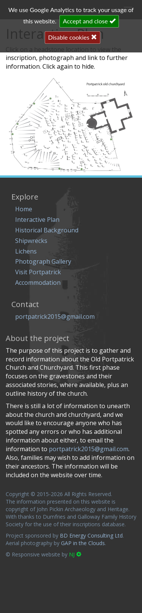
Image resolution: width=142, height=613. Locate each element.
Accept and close (89, 21)
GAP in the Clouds (83, 543)
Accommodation (38, 282)
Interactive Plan (37, 219)
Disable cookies (72, 37)
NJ (75, 554)
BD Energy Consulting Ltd (91, 535)
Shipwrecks (31, 241)
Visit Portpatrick (38, 272)
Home (23, 209)
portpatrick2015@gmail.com (55, 316)
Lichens (26, 251)
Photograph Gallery (43, 261)
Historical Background (46, 230)
